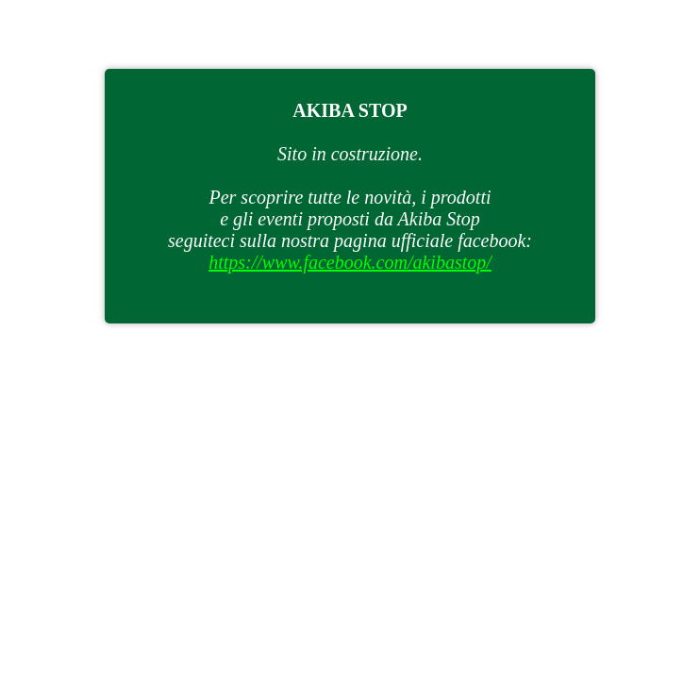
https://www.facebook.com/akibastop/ (350, 262)
